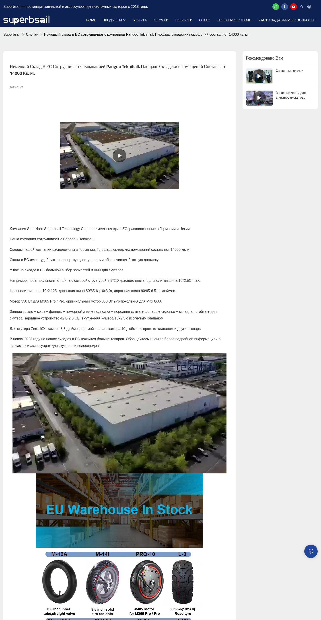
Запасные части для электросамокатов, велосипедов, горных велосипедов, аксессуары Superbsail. (295, 95)
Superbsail (11, 34)
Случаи (32, 34)
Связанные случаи (289, 71)
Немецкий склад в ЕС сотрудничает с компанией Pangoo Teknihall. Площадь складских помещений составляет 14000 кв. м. (146, 34)
